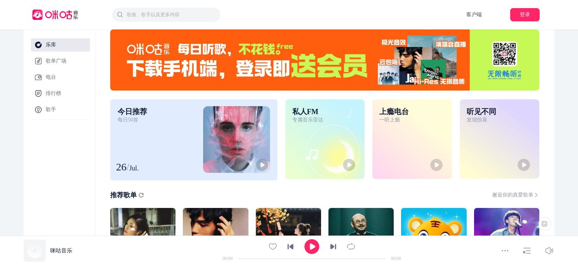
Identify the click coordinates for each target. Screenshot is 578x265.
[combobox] (166, 15)
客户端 (474, 14)
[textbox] (171, 14)
